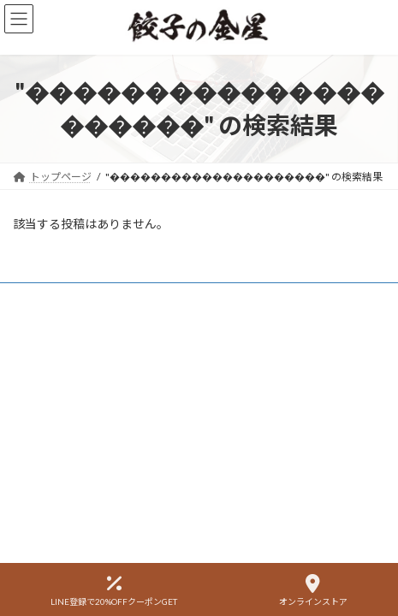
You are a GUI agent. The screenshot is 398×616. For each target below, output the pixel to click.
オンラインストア (313, 590)
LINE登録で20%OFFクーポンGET (113, 590)
